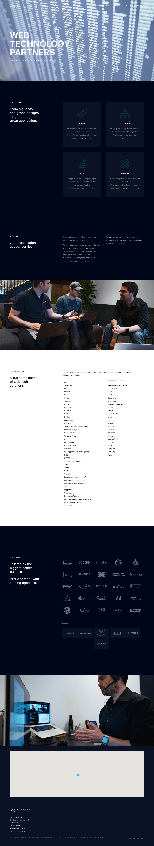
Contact (140, 6)
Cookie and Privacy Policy (136, 838)
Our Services (103, 6)
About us (117, 6)
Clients (129, 6)
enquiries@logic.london (17, 828)
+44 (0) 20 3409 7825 (17, 831)
